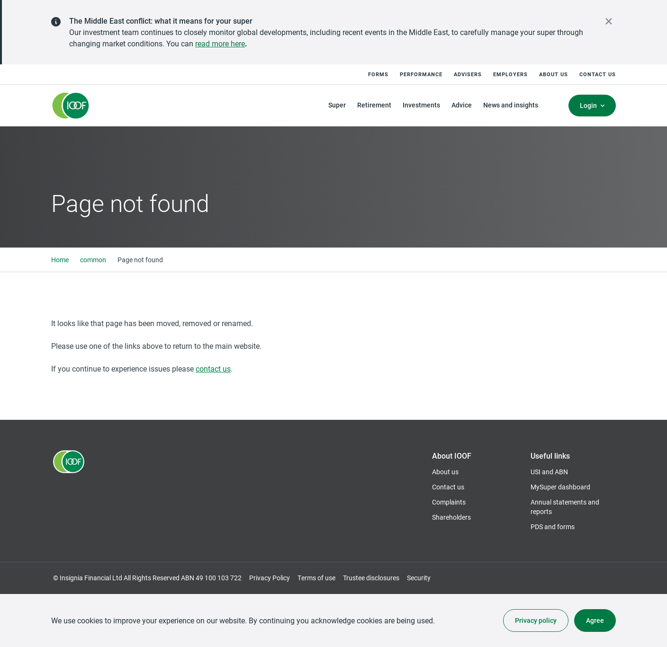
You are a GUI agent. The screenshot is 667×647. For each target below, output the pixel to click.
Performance (421, 74)
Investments (421, 104)
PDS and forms (553, 526)
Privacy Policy (269, 577)
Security (419, 577)
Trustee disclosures (371, 577)
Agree (595, 620)
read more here (220, 43)
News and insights (510, 104)
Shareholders (451, 517)
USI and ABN (549, 471)
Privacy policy (536, 620)
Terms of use (316, 577)
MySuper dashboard (560, 487)
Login (588, 105)
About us (553, 74)
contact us (213, 368)
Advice (461, 104)
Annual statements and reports (565, 506)
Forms (378, 74)
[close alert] (609, 21)
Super (337, 104)
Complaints (449, 501)
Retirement (374, 104)
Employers (510, 74)
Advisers (468, 74)
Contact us (597, 74)
